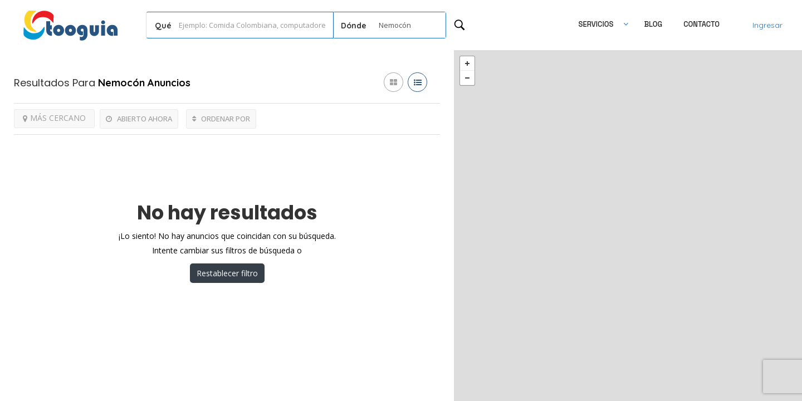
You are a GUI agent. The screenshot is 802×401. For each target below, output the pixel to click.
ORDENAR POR (221, 119)
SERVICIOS (596, 24)
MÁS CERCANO (54, 118)
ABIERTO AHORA (139, 119)
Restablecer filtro (227, 273)
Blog (653, 24)
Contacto (701, 24)
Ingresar (767, 25)
